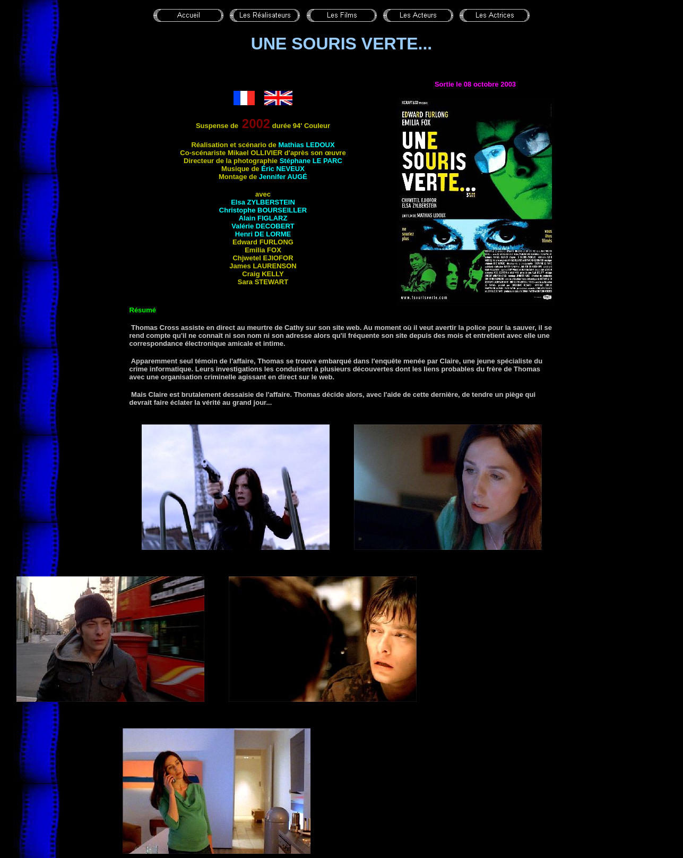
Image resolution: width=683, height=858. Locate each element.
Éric (283, 169)
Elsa (263, 202)
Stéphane (311, 161)
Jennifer (283, 177)
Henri (263, 234)
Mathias (306, 145)
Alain (263, 218)
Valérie (263, 226)
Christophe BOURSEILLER (263, 210)
